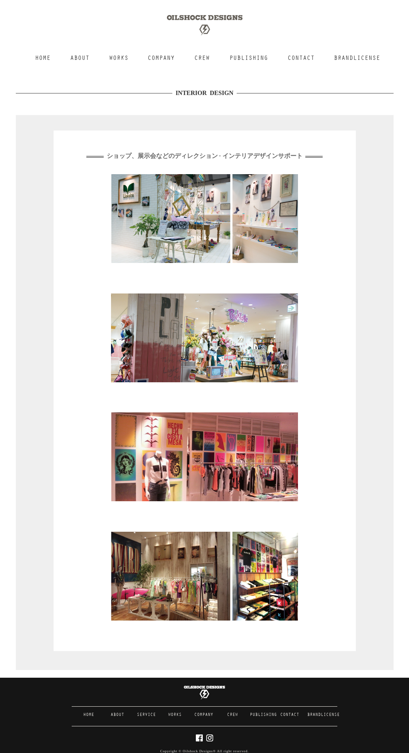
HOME (42, 58)
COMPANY (161, 58)
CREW (202, 58)
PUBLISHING (248, 58)
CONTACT (301, 58)
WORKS (118, 58)
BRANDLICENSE (357, 58)
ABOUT (79, 58)
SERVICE (146, 714)
